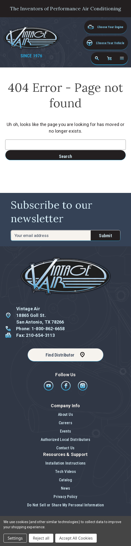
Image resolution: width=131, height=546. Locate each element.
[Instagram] (83, 389)
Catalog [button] (65, 480)
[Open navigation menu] (122, 58)
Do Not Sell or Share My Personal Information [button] (65, 505)
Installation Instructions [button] (65, 463)
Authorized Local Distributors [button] (66, 439)
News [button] (65, 488)
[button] (105, 43)
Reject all (41, 538)
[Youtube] (48, 389)
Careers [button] (65, 423)
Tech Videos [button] (65, 471)
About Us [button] (65, 414)
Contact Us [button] (65, 448)
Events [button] (65, 431)
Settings (15, 538)
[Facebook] (66, 389)
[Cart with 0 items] (109, 58)
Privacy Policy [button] (65, 496)
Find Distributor (60, 355)
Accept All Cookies (76, 538)
